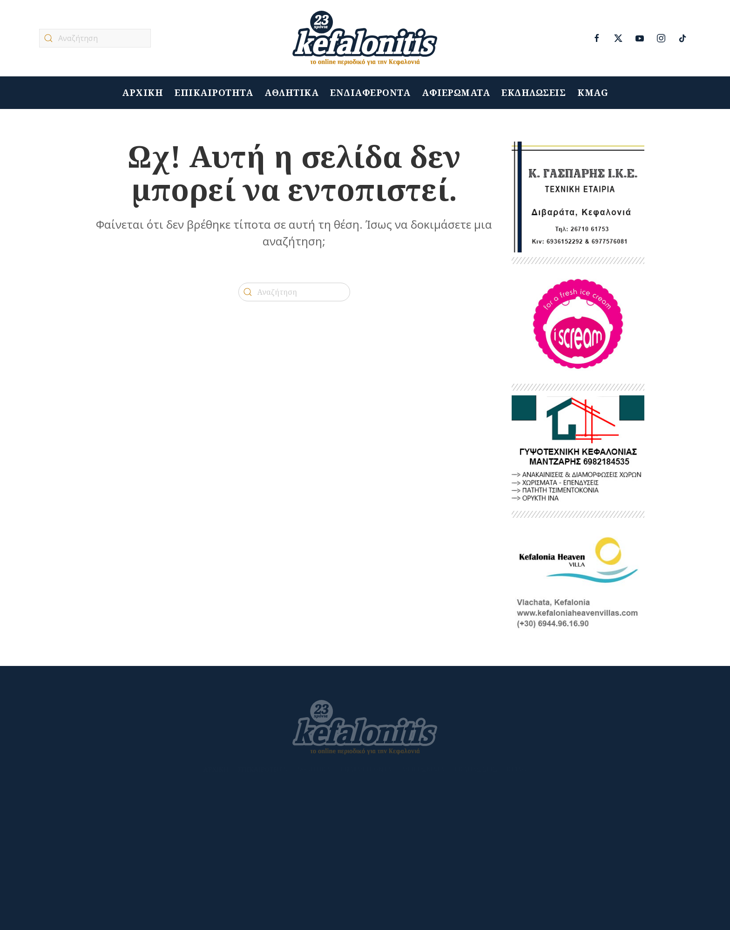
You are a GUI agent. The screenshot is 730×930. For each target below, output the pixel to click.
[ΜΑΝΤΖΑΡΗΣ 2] (578, 450)
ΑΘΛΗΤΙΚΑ (291, 93)
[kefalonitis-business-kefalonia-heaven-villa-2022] (578, 577)
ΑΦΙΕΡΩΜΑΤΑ (456, 93)
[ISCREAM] (578, 323)
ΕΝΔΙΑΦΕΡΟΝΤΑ (370, 93)
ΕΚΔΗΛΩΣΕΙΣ (533, 93)
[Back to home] (365, 38)
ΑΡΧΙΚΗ (142, 93)
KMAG (592, 93)
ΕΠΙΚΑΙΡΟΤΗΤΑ (214, 93)
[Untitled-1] (578, 196)
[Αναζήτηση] (95, 38)
